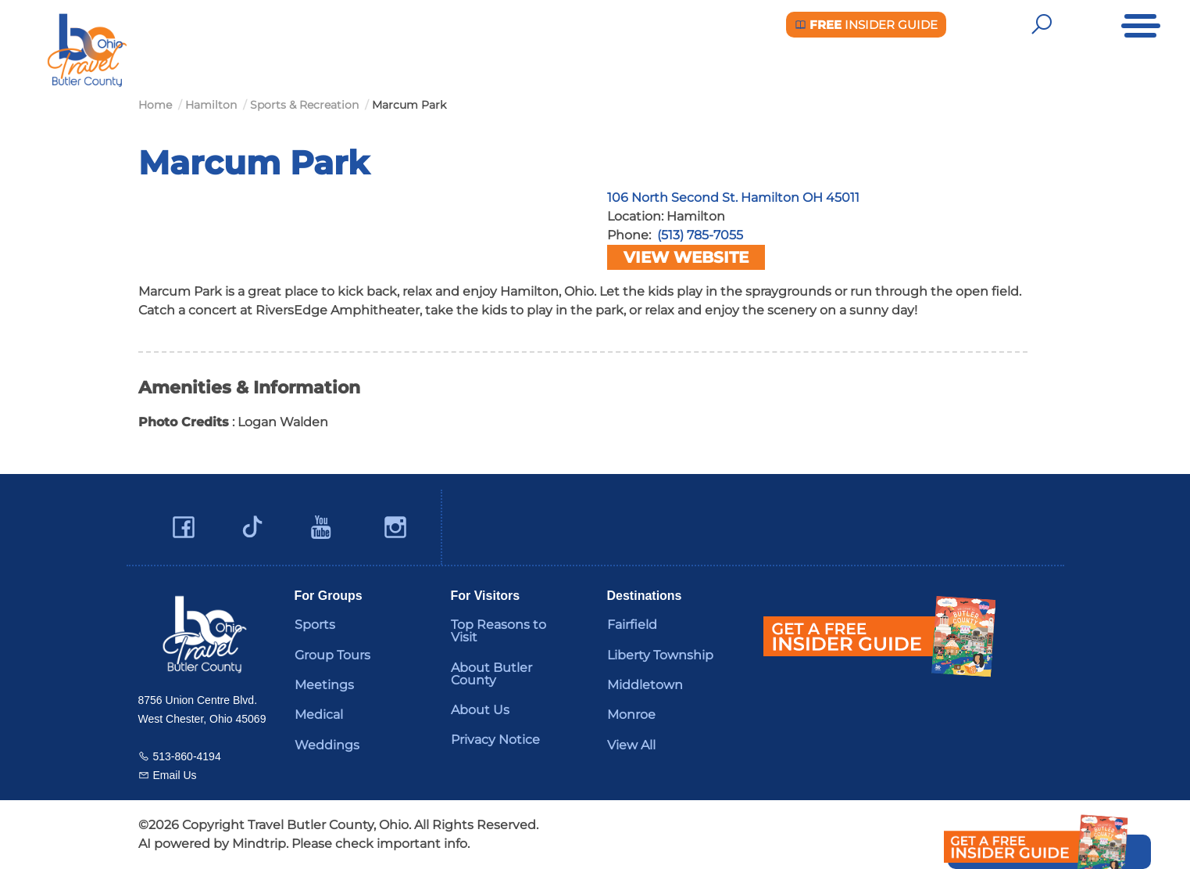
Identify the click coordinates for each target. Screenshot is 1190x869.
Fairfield (632, 624)
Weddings (327, 745)
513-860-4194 (187, 756)
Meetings (324, 684)
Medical (319, 714)
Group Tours (332, 655)
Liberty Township (660, 655)
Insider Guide (866, 24)
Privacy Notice (495, 739)
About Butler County (491, 674)
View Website (686, 257)
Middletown (645, 684)
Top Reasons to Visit (498, 631)
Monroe (631, 714)
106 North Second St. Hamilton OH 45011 (733, 197)
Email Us (175, 775)
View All (631, 745)
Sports (315, 624)
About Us (480, 709)
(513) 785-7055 (700, 235)
